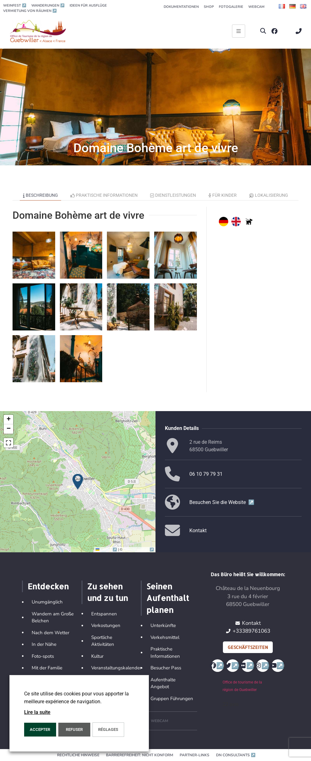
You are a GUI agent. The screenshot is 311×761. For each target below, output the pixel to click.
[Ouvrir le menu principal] (238, 31)
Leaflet (107, 549)
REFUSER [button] (74, 729)
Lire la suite (37, 712)
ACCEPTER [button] (40, 729)
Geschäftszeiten (248, 647)
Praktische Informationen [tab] (104, 195)
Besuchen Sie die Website (222, 502)
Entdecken (48, 586)
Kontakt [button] (198, 530)
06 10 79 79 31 (206, 474)
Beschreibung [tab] (40, 195)
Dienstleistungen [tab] (173, 195)
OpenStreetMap (139, 549)
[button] (263, 31)
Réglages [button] (108, 729)
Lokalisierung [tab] (268, 195)
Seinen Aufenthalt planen (167, 598)
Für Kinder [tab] (222, 195)
